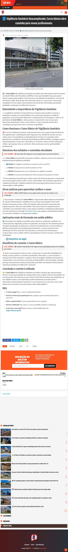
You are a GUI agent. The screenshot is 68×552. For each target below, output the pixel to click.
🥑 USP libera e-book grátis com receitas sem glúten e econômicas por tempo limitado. (31, 455)
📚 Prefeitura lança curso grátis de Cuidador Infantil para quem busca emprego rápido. (31, 489)
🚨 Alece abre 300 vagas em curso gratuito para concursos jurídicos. (36, 154)
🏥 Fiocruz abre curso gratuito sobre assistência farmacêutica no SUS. (28, 506)
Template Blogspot (42, 548)
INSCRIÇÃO (34, 346)
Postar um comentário (6, 394)
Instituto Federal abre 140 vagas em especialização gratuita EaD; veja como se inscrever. (31, 447)
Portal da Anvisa (31, 211)
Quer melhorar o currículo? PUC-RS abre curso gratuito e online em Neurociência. (30, 429)
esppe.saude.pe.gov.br (13, 310)
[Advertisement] (34, 325)
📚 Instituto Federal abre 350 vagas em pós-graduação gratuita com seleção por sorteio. (32, 498)
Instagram (26, 545)
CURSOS (20, 346)
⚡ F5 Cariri (31, 548)
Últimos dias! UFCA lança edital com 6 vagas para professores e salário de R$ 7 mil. (30, 464)
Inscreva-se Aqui (17, 239)
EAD (27, 346)
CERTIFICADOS (12, 346)
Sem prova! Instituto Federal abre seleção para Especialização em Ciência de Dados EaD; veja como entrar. (35, 472)
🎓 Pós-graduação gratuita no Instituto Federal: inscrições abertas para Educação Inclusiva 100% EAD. (35, 481)
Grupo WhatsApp (40, 545)
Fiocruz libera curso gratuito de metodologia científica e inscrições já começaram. (30, 438)
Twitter (32, 545)
